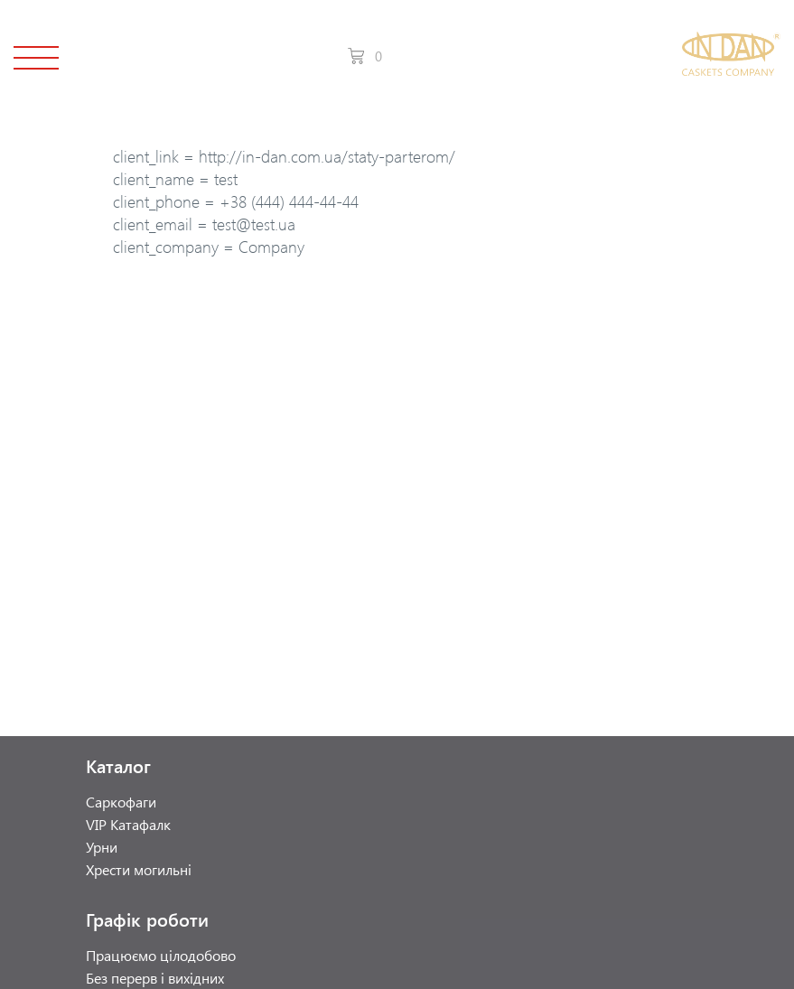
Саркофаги (121, 801)
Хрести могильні (138, 869)
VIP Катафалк (128, 824)
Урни (101, 846)
